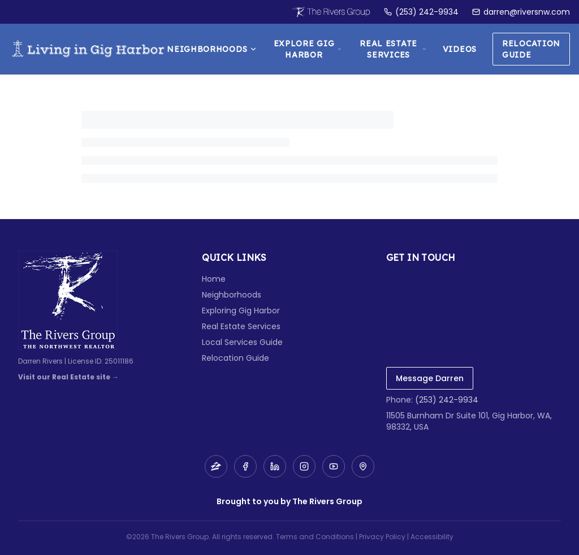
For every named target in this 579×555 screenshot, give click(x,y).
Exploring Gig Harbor (241, 310)
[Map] (363, 466)
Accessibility (432, 536)
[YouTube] (333, 466)
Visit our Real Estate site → (68, 377)
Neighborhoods (212, 49)
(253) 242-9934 (446, 399)
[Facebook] (245, 466)
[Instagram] (304, 466)
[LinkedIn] (274, 466)
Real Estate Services (393, 49)
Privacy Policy (382, 536)
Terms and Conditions (315, 536)
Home (214, 279)
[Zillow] (216, 466)
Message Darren (430, 378)
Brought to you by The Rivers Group (289, 501)
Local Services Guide (242, 342)
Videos (460, 49)
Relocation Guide (531, 49)
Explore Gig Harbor (308, 49)
